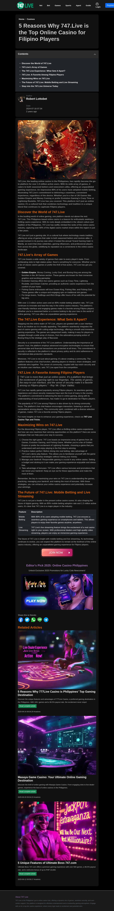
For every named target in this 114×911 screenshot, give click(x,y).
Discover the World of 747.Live (36, 63)
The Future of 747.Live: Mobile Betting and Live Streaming (50, 82)
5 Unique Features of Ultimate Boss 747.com (47, 862)
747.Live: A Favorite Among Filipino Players (43, 75)
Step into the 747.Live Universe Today (40, 86)
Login (98, 5)
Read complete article (27, 706)
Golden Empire (29, 272)
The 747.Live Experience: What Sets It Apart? (43, 71)
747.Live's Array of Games (34, 67)
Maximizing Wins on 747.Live (36, 78)
